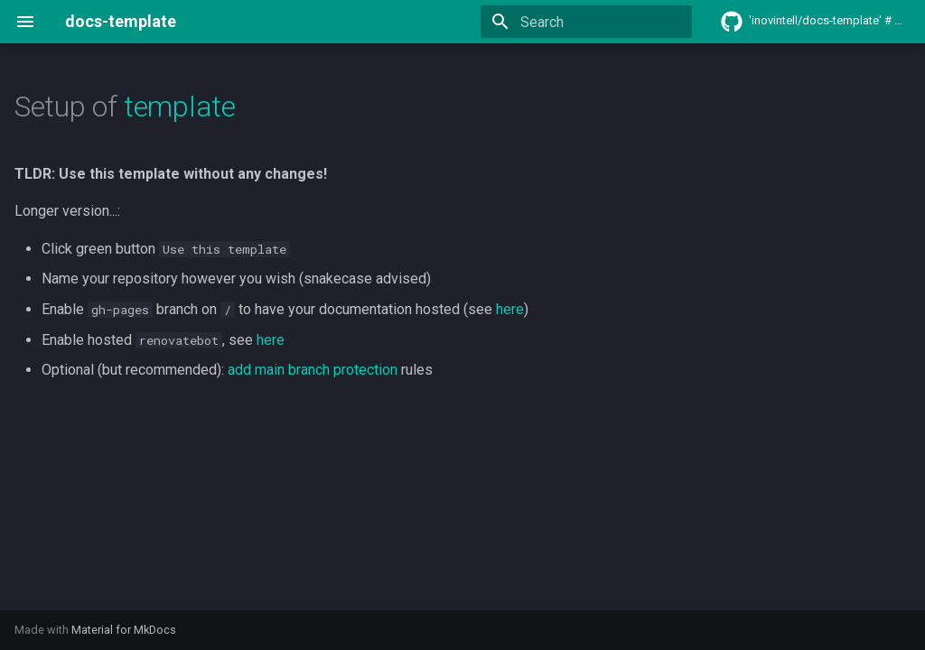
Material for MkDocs (123, 629)
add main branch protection (312, 369)
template (179, 106)
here (510, 309)
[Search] (586, 21)
